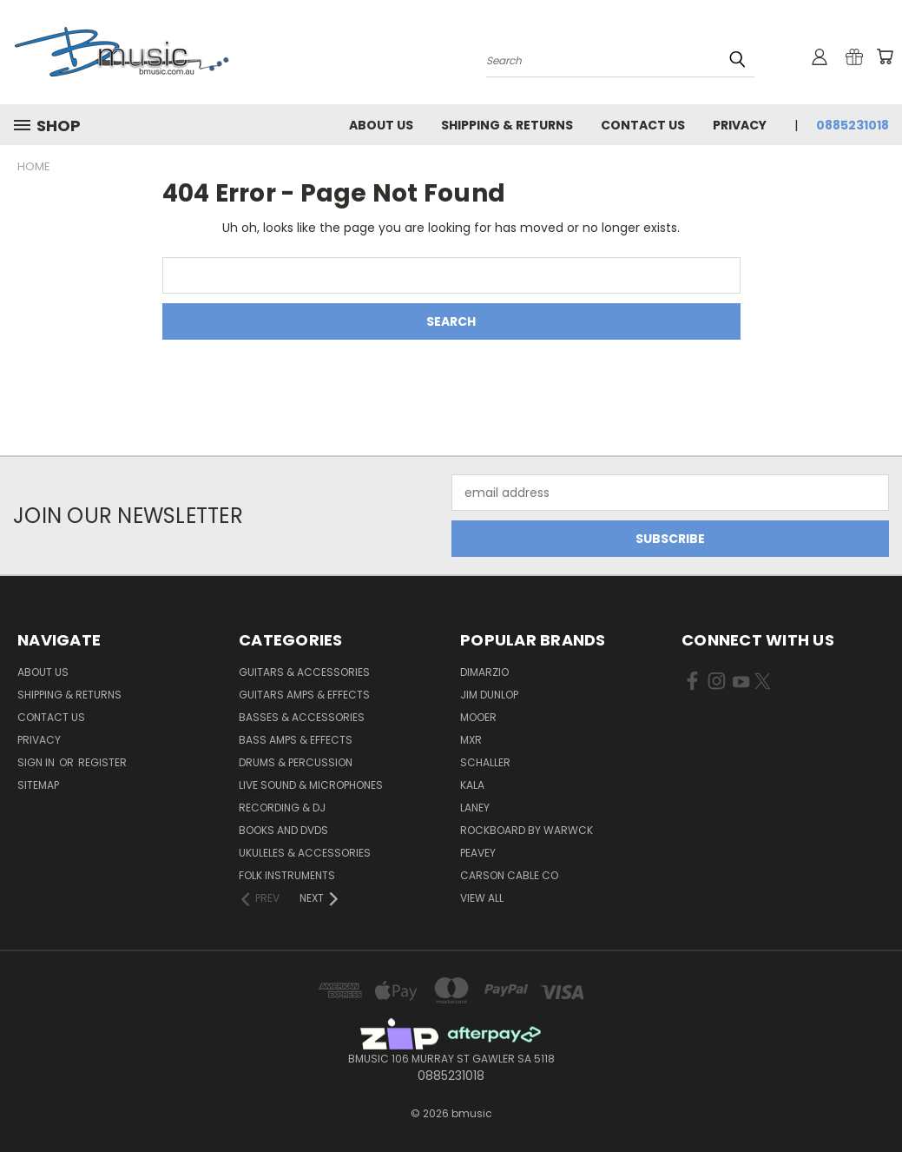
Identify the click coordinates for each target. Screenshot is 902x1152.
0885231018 (852, 125)
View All (482, 897)
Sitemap (38, 785)
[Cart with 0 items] (884, 56)
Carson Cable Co (509, 875)
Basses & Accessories (302, 717)
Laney (475, 807)
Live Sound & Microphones (311, 785)
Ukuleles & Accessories (305, 852)
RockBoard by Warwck (526, 830)
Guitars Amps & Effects (304, 694)
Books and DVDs (283, 830)
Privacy (740, 125)
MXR (471, 739)
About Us (381, 125)
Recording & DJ (282, 807)
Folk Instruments (287, 875)
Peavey (478, 852)
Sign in (37, 762)
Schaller (485, 762)
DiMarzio (484, 672)
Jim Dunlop (489, 694)
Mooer (478, 717)
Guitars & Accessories (304, 672)
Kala (472, 785)
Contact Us (643, 125)
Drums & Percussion (295, 762)
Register (102, 762)
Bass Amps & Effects (295, 739)
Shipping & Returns (507, 125)
